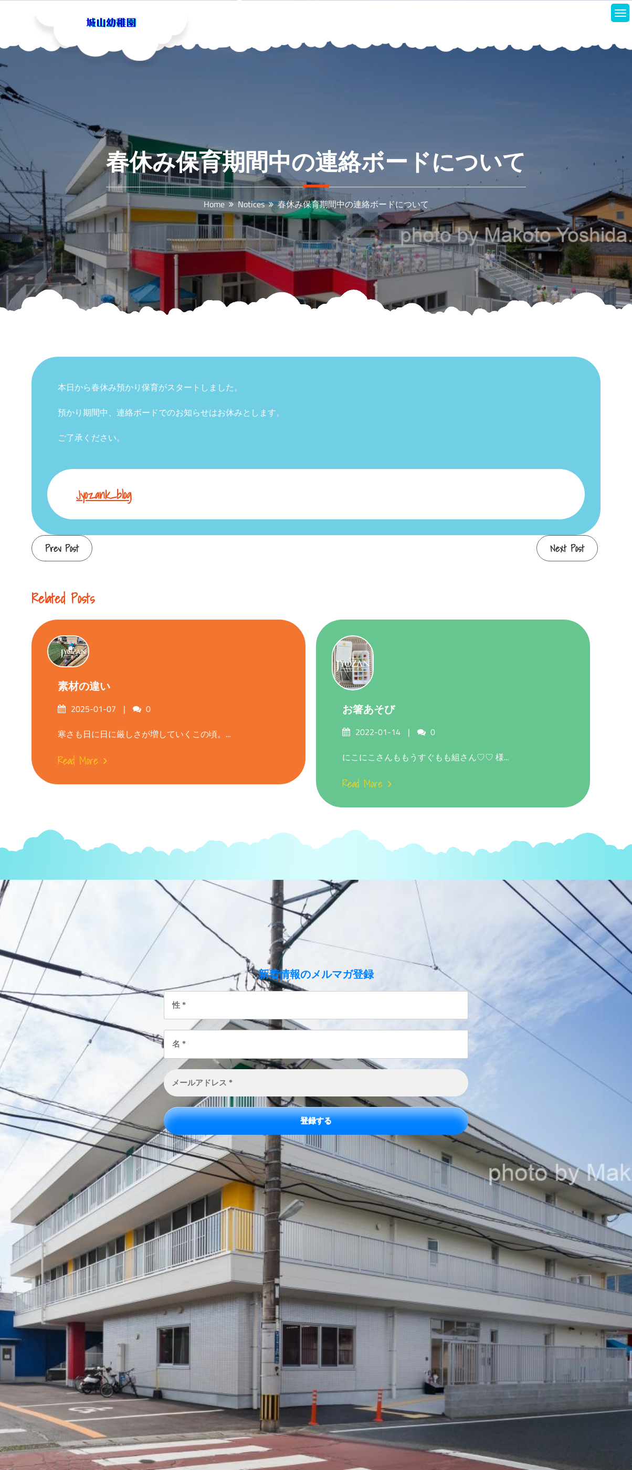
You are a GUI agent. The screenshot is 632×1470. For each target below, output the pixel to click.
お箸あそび (368, 709)
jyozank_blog (104, 494)
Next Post (567, 548)
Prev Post (62, 548)
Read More (82, 760)
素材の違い (84, 686)
